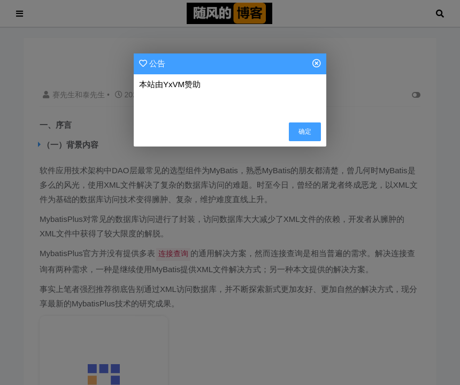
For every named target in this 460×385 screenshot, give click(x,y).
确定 (304, 131)
